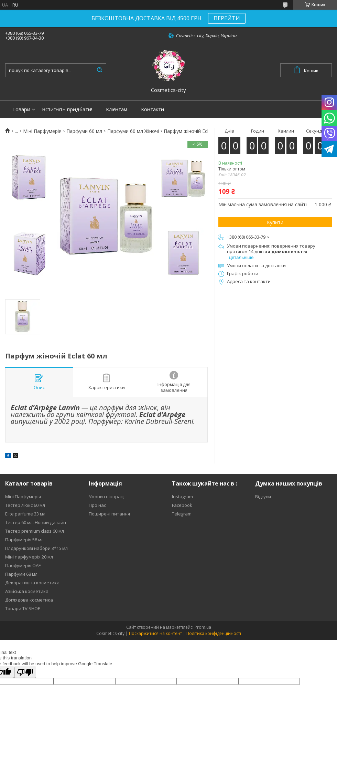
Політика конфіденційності (213, 633)
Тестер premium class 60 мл (34, 531)
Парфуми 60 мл (84, 131)
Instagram (182, 496)
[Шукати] (99, 70)
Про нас (97, 505)
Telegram (182, 514)
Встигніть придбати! (67, 109)
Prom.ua (203, 627)
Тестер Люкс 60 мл (25, 505)
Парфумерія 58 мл (24, 539)
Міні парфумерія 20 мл (29, 557)
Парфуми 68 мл (21, 574)
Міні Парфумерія (42, 131)
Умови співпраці (106, 496)
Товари (21, 109)
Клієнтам (116, 109)
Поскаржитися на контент (155, 633)
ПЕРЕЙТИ (227, 18)
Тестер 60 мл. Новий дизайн (35, 522)
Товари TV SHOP (23, 608)
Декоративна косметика (32, 583)
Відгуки (263, 496)
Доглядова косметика (29, 600)
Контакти (152, 109)
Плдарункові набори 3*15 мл (36, 548)
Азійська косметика (26, 591)
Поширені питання (109, 514)
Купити (275, 222)
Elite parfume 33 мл (25, 514)
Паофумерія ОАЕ (23, 565)
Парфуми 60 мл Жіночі (133, 131)
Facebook (182, 505)
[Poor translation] (25, 672)
